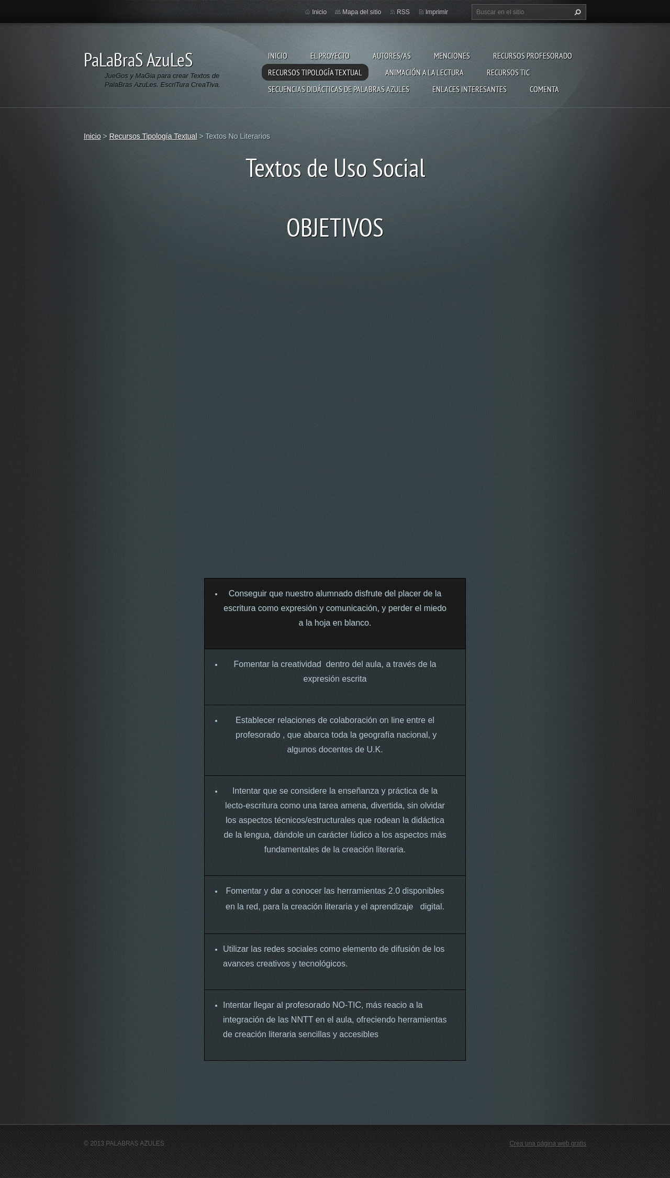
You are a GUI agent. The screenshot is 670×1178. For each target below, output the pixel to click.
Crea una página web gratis (547, 1143)
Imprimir (437, 12)
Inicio (277, 55)
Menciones (452, 55)
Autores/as (392, 55)
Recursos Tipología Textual (315, 72)
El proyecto (330, 55)
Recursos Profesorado (532, 55)
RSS (403, 12)
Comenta (544, 89)
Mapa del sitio (361, 12)
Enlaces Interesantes (469, 89)
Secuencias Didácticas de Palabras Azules (338, 89)
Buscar (576, 12)
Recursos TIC (508, 72)
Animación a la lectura (424, 72)
